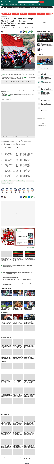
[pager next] (52, 13)
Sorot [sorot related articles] (2, 437)
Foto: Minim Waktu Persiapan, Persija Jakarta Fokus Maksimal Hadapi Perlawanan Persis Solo (17, 424)
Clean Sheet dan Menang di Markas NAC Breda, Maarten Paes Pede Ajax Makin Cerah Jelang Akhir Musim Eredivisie (6, 297)
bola (6, 2)
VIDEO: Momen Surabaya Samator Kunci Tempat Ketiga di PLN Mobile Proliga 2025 (18, 371)
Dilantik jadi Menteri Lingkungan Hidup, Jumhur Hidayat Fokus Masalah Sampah (18, 446)
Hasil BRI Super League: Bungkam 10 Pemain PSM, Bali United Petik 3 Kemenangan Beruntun (29, 346)
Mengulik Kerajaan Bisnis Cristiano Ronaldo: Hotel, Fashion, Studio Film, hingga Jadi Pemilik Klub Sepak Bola (29, 332)
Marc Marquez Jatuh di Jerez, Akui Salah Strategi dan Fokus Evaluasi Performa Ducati (46, 100)
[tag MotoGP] (3, 181)
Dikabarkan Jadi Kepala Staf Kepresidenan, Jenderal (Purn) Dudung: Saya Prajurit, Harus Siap (29, 457)
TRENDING (39, 113)
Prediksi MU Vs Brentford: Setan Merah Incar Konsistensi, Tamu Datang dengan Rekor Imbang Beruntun (17, 406)
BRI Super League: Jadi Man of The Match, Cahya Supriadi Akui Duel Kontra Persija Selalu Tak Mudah (29, 357)
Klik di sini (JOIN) (8, 95)
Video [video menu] (37, 4)
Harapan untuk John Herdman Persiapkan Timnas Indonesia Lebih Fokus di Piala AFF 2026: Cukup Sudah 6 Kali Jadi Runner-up (28, 308)
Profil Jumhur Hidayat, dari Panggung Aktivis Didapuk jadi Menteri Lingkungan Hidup (6, 457)
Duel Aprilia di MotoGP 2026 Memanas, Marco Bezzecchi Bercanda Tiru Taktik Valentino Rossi (45, 40)
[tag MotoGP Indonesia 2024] (20, 181)
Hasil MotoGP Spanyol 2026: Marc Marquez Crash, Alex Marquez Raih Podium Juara (46, 68)
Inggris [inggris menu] (16, 4)
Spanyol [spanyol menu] (24, 4)
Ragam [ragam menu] (33, 4)
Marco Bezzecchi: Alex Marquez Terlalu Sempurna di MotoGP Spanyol (6, 259)
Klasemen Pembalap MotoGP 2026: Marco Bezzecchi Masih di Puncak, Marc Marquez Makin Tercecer (46, 73)
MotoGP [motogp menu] (29, 4)
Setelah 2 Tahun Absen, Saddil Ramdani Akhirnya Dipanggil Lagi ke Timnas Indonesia (5, 308)
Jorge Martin (23, 73)
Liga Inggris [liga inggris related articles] (4, 386)
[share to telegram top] (29, 32)
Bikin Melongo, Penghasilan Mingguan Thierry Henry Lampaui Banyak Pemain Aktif (29, 322)
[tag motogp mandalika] (30, 181)
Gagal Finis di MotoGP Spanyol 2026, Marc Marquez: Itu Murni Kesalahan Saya (18, 263)
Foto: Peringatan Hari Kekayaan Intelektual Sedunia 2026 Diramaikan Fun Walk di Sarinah (17, 434)
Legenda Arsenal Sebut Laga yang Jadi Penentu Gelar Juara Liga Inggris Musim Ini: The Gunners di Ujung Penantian (29, 406)
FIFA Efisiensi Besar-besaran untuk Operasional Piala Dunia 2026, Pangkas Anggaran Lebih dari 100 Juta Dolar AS (18, 332)
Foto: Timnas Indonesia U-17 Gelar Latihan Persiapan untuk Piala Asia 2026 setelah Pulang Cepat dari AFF (6, 434)
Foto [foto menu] (40, 4)
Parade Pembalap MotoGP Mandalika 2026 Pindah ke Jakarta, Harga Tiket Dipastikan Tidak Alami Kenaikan (45, 94)
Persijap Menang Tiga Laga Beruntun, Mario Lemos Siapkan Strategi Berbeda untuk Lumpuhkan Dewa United (6, 357)
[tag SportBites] (4, 183)
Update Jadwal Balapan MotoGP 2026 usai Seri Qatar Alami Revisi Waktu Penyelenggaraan (18, 259)
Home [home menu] (2, 4)
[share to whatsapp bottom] (26, 197)
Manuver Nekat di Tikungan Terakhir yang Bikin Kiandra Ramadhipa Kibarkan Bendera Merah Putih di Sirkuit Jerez (46, 88)
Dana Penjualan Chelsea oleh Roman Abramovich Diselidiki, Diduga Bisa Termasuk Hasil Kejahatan (6, 332)
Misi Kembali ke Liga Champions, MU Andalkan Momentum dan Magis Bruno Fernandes (17, 395)
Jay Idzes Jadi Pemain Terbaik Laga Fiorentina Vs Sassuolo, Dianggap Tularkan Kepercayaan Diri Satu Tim (18, 297)
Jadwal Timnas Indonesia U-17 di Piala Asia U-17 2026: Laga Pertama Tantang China (29, 297)
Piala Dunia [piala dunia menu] (12, 4)
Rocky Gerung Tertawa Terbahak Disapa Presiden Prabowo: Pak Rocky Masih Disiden (6, 446)
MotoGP (4, 74)
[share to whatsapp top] (26, 32)
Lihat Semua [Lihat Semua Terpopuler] (49, 54)
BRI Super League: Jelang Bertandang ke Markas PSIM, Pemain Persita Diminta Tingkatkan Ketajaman (18, 357)
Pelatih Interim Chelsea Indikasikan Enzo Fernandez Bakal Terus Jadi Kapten (6, 406)
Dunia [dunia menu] (20, 4)
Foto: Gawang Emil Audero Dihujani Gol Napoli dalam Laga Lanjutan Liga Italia (29, 433)
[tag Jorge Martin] (10, 183)
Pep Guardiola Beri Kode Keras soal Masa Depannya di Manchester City (6, 395)
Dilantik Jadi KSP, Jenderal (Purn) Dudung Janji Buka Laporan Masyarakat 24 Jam (29, 446)
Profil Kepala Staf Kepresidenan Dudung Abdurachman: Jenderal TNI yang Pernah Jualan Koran (18, 457)
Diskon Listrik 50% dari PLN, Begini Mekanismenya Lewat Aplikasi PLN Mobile (6, 371)
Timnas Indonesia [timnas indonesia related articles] (6, 288)
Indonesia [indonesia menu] (6, 4)
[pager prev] (1, 13)
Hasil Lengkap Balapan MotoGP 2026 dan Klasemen (30, 259)
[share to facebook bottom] (21, 197)
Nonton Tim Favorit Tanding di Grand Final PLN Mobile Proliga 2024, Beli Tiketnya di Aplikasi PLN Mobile (29, 381)
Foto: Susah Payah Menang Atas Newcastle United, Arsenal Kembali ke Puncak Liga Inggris (29, 424)
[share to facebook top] (21, 32)
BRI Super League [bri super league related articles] (6, 337)
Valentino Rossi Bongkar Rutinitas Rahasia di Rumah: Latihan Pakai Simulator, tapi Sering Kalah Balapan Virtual (47, 45)
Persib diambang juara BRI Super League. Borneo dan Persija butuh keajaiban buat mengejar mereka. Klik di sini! (28, 7)
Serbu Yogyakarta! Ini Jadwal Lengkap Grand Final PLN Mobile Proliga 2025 (29, 371)
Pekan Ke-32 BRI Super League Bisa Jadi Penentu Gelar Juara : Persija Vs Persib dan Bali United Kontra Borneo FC (17, 346)
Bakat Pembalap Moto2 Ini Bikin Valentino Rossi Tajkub (46, 49)
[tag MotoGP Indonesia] (10, 181)
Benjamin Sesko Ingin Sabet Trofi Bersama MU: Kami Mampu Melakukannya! (29, 395)
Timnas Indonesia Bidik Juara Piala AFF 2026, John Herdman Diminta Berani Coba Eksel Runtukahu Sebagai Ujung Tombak (17, 308)
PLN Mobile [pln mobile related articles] (4, 361)
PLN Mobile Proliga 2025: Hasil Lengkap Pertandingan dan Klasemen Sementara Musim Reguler (18, 381)
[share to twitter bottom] (24, 197)
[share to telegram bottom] (29, 197)
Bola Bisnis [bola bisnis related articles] (4, 312)
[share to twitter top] (24, 32)
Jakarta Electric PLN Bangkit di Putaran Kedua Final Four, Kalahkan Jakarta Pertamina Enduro (6, 381)
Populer (41, 54)
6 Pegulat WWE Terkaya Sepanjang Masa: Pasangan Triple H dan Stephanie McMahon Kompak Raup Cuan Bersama (6, 322)
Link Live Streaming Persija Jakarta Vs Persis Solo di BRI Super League (6, 346)
